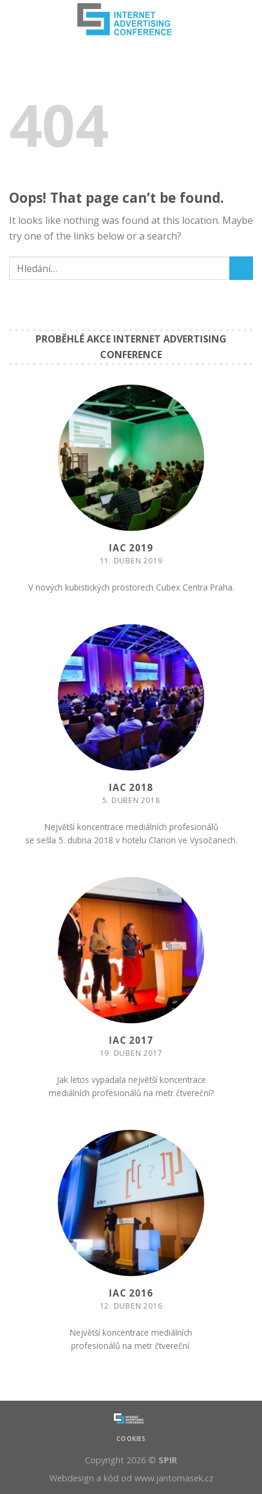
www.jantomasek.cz (173, 1478)
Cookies (130, 1438)
